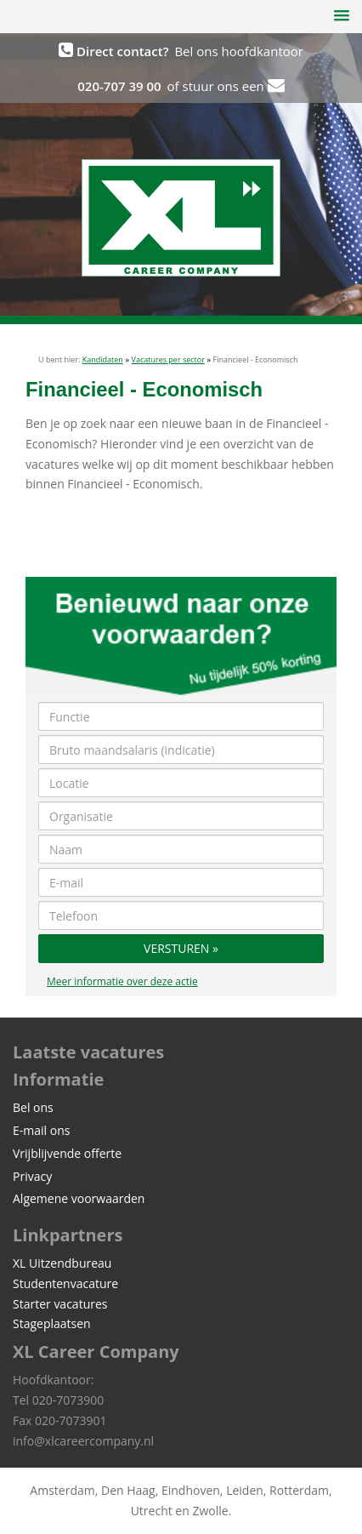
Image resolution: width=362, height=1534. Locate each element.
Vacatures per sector (168, 359)
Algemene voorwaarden (78, 1198)
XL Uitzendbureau (62, 1263)
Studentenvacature (65, 1283)
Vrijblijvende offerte (67, 1153)
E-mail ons (41, 1130)
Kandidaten (102, 359)
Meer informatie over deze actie (122, 981)
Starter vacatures (60, 1304)
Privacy (32, 1176)
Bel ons (33, 1107)
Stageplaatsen (52, 1323)
